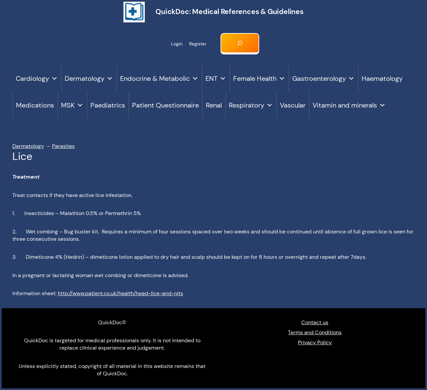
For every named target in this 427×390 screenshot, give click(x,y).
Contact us (314, 322)
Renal (214, 105)
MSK (72, 105)
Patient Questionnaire (165, 105)
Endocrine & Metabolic (159, 78)
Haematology (382, 78)
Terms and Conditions (315, 332)
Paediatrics (107, 105)
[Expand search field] (240, 43)
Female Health (259, 78)
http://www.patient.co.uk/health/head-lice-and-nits (120, 293)
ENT (215, 78)
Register (197, 44)
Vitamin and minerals (349, 105)
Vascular (293, 105)
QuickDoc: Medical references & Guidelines (229, 11)
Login (176, 44)
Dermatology (89, 78)
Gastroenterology (323, 78)
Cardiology (37, 78)
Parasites (63, 146)
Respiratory (251, 105)
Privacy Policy (315, 342)
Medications (35, 105)
